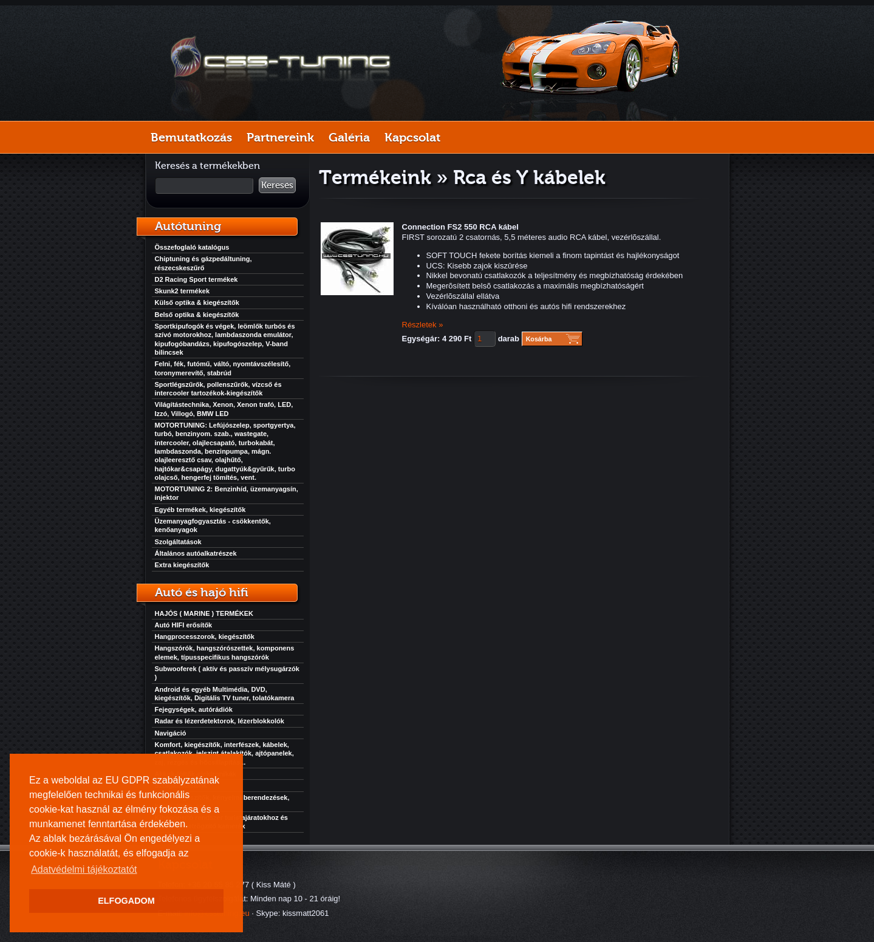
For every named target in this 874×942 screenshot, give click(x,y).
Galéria (349, 137)
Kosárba (539, 339)
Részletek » (422, 324)
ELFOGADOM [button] (126, 901)
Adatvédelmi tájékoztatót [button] (84, 869)
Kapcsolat (412, 137)
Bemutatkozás (191, 137)
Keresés (277, 185)
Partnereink (280, 137)
